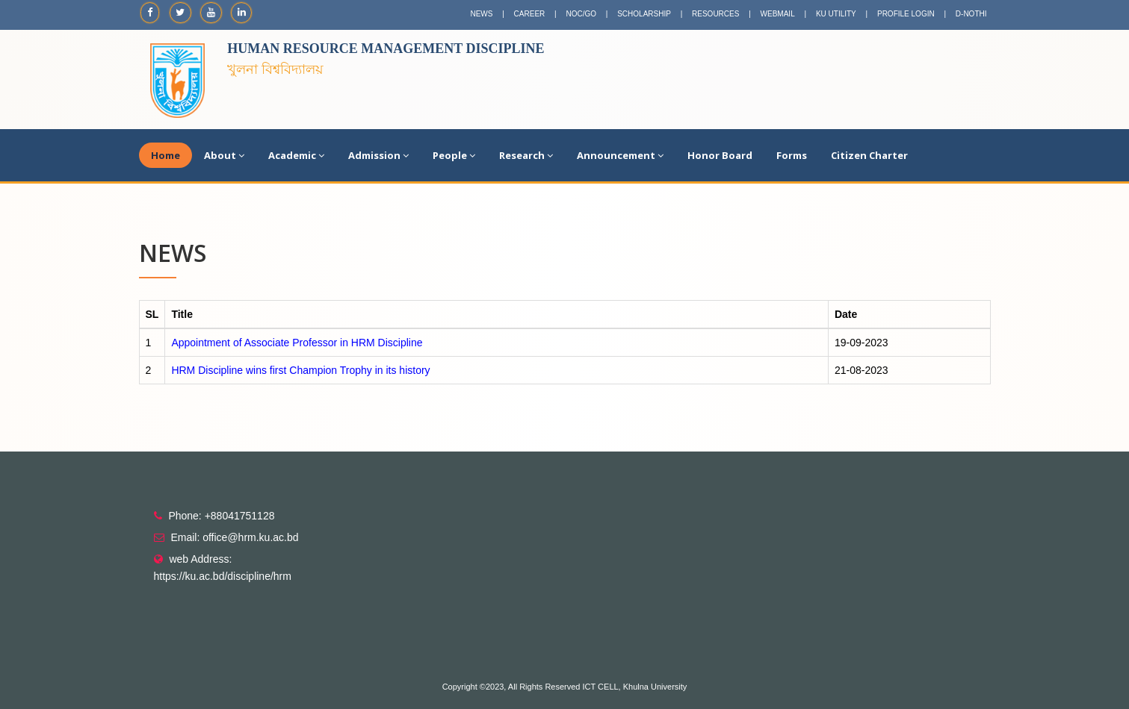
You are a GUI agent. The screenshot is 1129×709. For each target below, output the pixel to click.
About (224, 155)
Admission (378, 155)
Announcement (620, 155)
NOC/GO (581, 14)
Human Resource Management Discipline (385, 48)
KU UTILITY (836, 14)
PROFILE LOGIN (906, 14)
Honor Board (719, 155)
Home (165, 155)
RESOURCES (715, 14)
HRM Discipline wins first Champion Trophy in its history (300, 370)
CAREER (529, 14)
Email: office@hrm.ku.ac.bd (234, 537)
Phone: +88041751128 (221, 516)
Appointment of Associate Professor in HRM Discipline (296, 343)
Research (526, 155)
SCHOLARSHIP (644, 14)
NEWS (481, 14)
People (454, 155)
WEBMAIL (778, 14)
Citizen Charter (869, 155)
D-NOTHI (971, 14)
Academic (296, 155)
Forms (791, 155)
